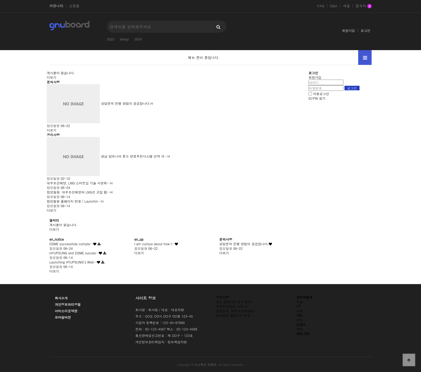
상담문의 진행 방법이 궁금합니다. (126, 103)
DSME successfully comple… (71, 243)
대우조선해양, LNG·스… (233, 306)
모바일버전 (63, 317)
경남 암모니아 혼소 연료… (235, 301)
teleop (124, 39)
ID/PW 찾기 (317, 98)
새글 (346, 6)
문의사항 (53, 82)
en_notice (56, 239)
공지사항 (53, 134)
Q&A (333, 6)
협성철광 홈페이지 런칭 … (235, 315)
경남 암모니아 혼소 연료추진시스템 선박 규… (134, 156)
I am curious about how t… (154, 243)
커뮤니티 (56, 6)
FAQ (320, 6)
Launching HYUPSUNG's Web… (73, 262)
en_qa (138, 239)
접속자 (363, 6)
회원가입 (348, 30)
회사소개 (61, 298)
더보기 (51, 77)
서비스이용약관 (66, 310)
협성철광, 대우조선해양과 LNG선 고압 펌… (78, 192)
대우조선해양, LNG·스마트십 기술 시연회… (78, 183)
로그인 (365, 30)
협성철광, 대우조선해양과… (236, 310)
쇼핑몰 (74, 6)
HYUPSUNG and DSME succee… (74, 253)
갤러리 (54, 220)
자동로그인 (321, 93)
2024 (138, 39)
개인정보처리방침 (68, 304)
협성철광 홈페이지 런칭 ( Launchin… (74, 201)
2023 (110, 39)
